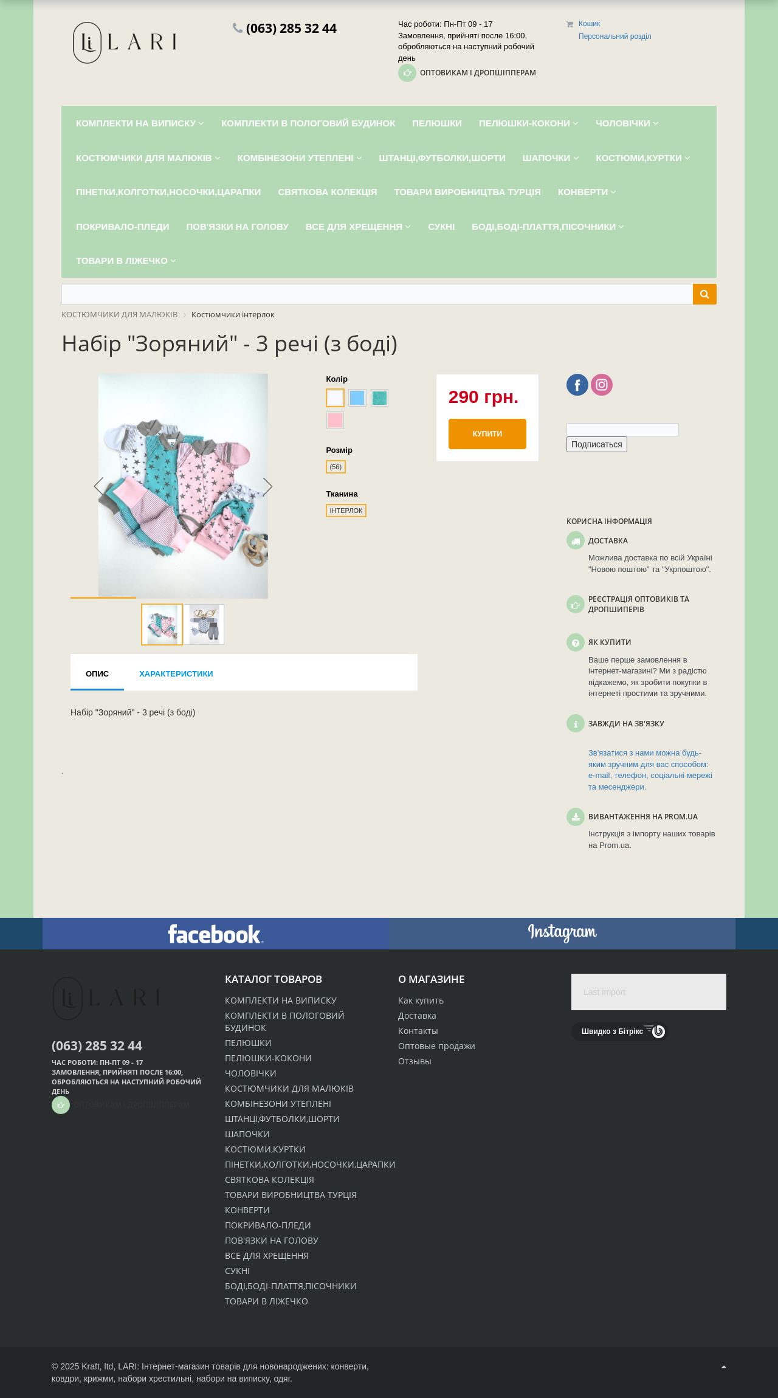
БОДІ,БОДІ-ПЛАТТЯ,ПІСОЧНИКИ (291, 1286)
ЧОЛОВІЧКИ (251, 1073)
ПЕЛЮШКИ (248, 1042)
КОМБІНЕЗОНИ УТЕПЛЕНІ (278, 1103)
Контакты (418, 1030)
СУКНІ (237, 1270)
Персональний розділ (615, 36)
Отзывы (415, 1061)
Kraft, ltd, (98, 1366)
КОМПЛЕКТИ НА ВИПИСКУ (281, 1000)
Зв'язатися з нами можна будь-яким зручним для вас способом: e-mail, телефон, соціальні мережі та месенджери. (650, 769)
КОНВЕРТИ (247, 1210)
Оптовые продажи (436, 1046)
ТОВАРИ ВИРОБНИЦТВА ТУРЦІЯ (291, 1194)
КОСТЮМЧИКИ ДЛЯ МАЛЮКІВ (289, 1088)
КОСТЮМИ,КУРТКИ (265, 1149)
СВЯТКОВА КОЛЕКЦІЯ (269, 1179)
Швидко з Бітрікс (612, 1031)
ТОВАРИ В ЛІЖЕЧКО (266, 1301)
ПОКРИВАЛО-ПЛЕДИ (268, 1225)
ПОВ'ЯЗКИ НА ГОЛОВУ (271, 1240)
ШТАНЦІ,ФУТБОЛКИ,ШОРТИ (282, 1118)
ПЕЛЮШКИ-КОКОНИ (268, 1058)
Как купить (421, 1000)
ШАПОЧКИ (247, 1134)
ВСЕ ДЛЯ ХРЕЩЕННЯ (267, 1255)
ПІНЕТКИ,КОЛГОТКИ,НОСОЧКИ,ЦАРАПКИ (310, 1164)
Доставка (417, 1015)
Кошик (589, 23)
